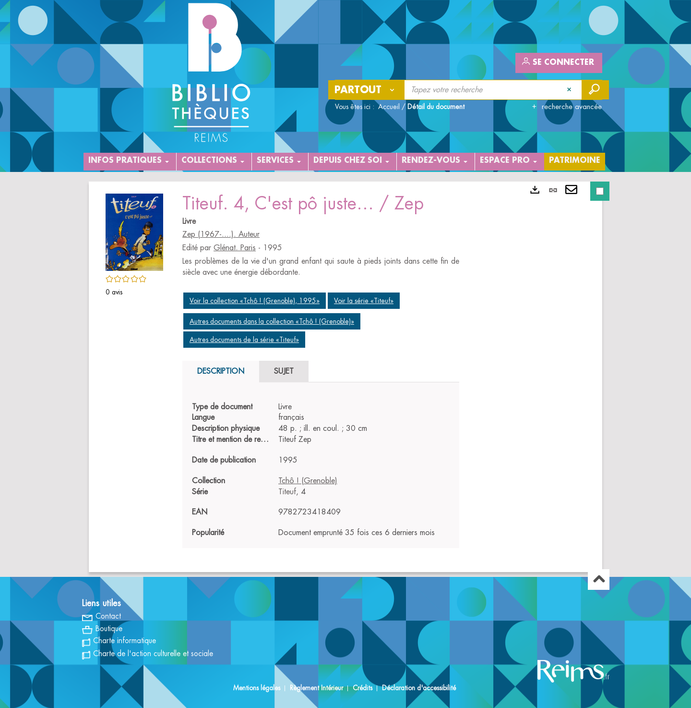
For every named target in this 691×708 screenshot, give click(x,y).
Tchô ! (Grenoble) (307, 481)
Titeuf (287, 492)
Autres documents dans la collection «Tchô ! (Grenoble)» (272, 321)
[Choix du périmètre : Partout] (366, 89)
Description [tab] (220, 371)
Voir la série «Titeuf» (363, 300)
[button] (134, 230)
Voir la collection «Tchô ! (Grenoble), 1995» (255, 300)
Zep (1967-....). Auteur (221, 234)
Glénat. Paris (235, 248)
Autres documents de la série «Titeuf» (244, 339)
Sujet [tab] (284, 371)
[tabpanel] (321, 470)
